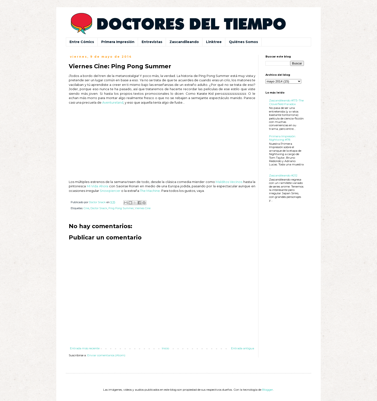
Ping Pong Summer (121, 208)
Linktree (214, 42)
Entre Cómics (81, 42)
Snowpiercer (110, 191)
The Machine (150, 191)
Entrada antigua (242, 348)
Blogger (267, 389)
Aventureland (112, 102)
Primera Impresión (117, 42)
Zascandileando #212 (283, 175)
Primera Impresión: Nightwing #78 (282, 137)
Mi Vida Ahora (97, 186)
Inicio (165, 348)
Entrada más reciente (85, 348)
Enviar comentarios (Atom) (106, 355)
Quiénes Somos (243, 42)
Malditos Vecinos (229, 182)
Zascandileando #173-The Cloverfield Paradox (286, 102)
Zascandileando (184, 42)
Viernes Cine (143, 208)
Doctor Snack (98, 208)
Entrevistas (152, 42)
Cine (86, 208)
